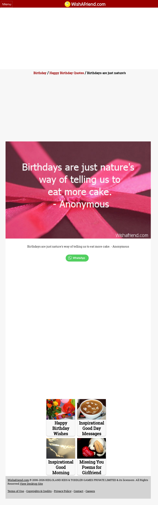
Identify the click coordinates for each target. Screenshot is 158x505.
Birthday (39, 73)
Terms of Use (16, 491)
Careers (90, 491)
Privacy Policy (62, 491)
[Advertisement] (79, 38)
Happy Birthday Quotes (66, 73)
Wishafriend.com (18, 480)
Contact (78, 491)
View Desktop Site (31, 483)
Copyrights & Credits (39, 491)
